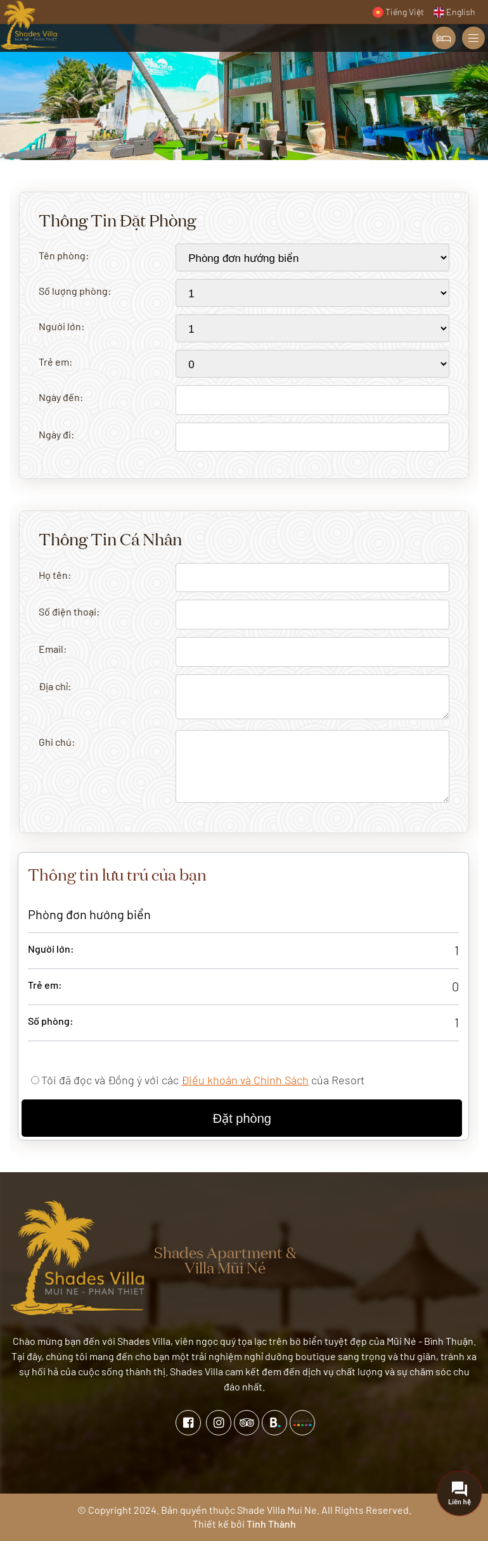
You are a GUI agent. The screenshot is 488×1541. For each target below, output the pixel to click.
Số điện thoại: (69, 611)
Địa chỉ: (55, 686)
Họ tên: (55, 575)
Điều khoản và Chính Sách (245, 1080)
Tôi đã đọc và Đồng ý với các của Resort (202, 1080)
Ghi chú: (57, 742)
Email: (53, 649)
